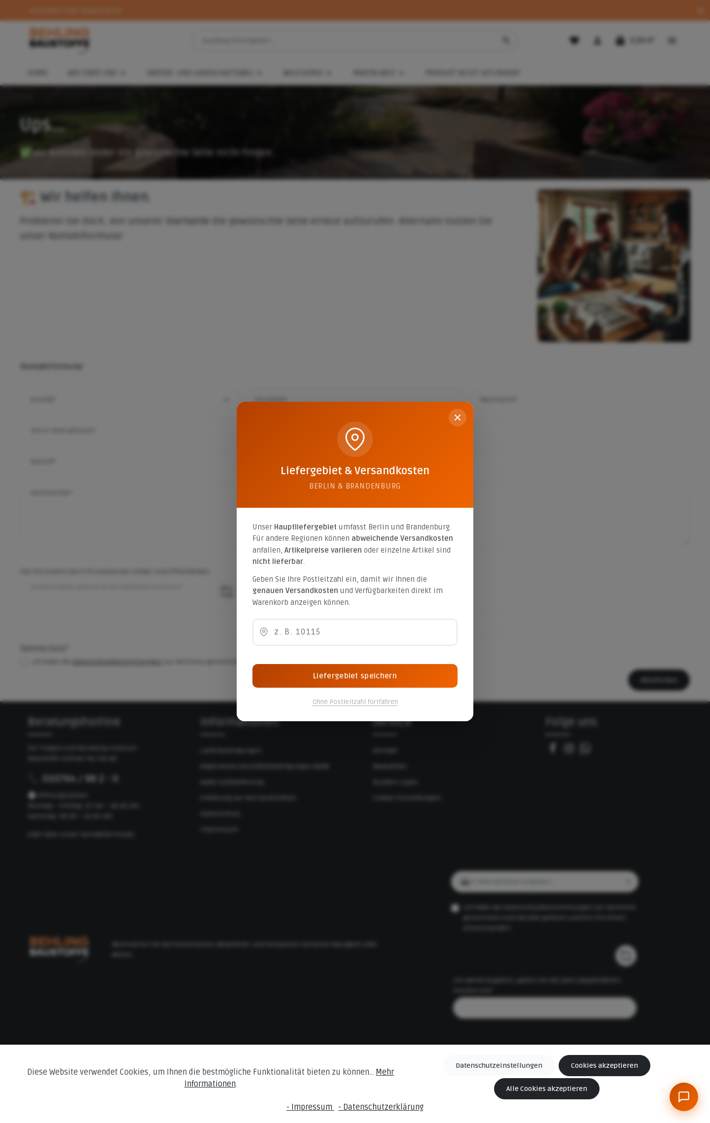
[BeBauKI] (684, 1097)
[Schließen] (457, 417)
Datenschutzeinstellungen (499, 1065)
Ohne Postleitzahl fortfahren (355, 702)
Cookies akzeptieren (604, 1065)
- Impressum (310, 1107)
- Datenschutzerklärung (381, 1107)
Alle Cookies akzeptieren (546, 1089)
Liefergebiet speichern (355, 675)
